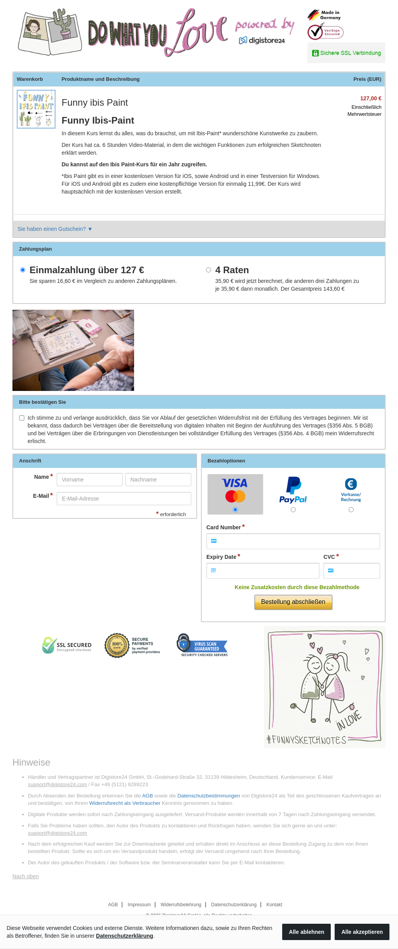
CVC (329, 557)
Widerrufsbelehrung (181, 904)
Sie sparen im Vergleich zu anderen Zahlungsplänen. (103, 281)
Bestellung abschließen (293, 601)
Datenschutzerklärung (234, 904)
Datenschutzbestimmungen (208, 796)
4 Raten (232, 270)
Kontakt (274, 904)
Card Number (223, 527)
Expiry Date (221, 557)
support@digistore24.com (57, 784)
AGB (147, 796)
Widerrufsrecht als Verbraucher (124, 803)
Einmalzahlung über (87, 270)
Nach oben (25, 876)
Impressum (139, 904)
